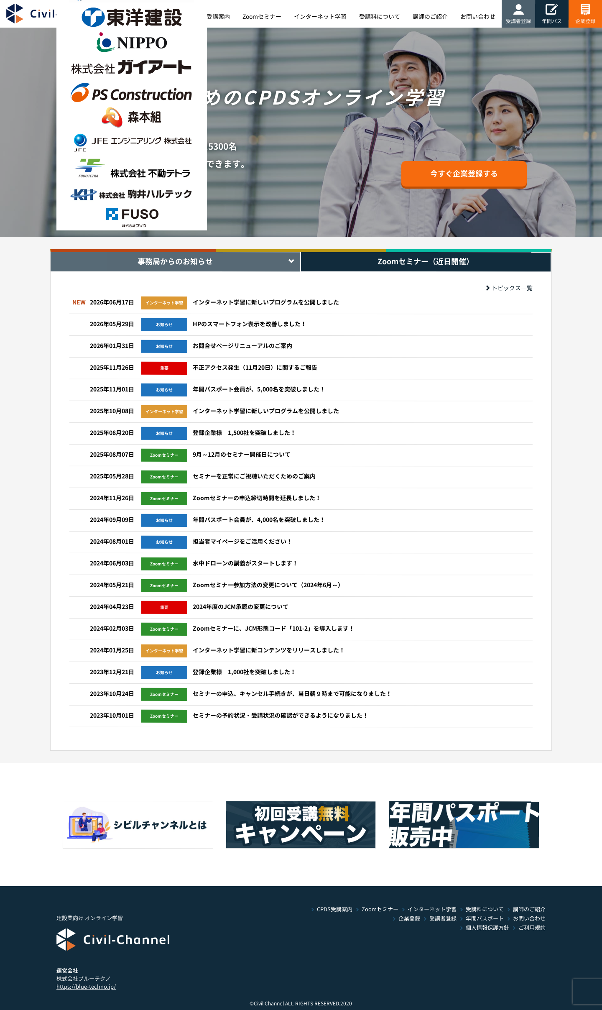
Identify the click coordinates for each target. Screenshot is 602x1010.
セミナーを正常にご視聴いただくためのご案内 (254, 476)
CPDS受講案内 (334, 909)
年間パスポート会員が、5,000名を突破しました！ (259, 389)
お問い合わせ (529, 918)
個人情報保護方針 (487, 928)
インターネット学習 (432, 909)
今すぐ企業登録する (464, 173)
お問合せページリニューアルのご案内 (242, 346)
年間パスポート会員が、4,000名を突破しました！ (259, 520)
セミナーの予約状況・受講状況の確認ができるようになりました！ (280, 716)
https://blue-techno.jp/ (86, 986)
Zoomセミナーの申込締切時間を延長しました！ (257, 498)
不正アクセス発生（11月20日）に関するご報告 (255, 368)
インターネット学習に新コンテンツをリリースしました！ (269, 650)
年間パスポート (485, 918)
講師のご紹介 (529, 909)
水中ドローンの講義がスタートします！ (245, 563)
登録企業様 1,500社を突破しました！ (244, 433)
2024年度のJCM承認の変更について (240, 607)
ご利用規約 (532, 928)
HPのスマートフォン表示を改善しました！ (249, 324)
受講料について (485, 909)
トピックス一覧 (509, 288)
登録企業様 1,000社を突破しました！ (244, 672)
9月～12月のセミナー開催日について (242, 455)
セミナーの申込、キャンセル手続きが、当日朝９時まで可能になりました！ (292, 694)
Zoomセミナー (380, 909)
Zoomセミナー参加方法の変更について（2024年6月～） (268, 585)
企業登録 (409, 918)
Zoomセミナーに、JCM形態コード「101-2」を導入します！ (274, 629)
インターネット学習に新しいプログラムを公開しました (266, 302)
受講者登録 (443, 918)
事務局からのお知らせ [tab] (175, 261)
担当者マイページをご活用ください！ (242, 542)
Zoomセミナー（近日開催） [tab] (426, 261)
